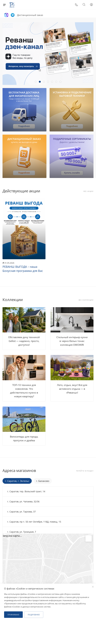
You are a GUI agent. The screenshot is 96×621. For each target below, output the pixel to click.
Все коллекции (86, 300)
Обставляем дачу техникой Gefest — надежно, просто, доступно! (24, 341)
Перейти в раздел (84, 471)
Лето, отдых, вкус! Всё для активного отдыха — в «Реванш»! (72, 388)
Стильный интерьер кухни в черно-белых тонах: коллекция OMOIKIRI (72, 341)
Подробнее (34, 614)
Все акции (88, 191)
